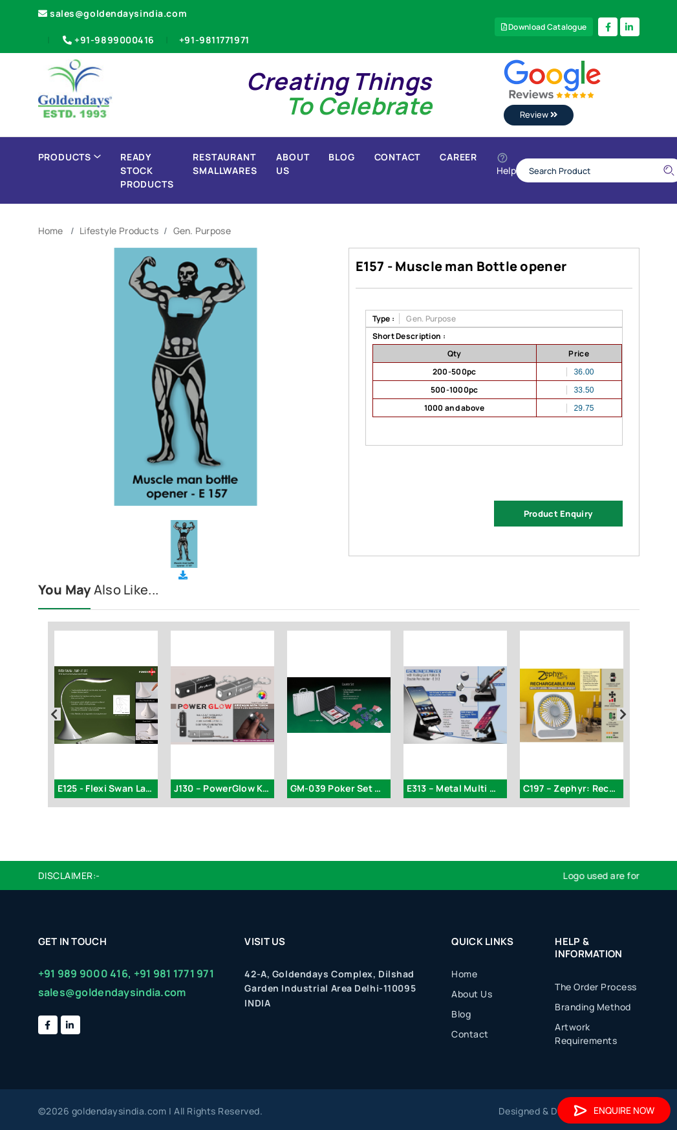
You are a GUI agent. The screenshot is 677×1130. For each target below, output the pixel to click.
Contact (397, 157)
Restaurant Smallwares (225, 164)
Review (538, 114)
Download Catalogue (544, 26)
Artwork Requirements (586, 1034)
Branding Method (593, 1007)
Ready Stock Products (146, 170)
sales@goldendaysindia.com (113, 13)
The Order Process (596, 987)
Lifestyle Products (119, 230)
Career (458, 157)
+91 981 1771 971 (174, 973)
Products (69, 157)
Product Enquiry (558, 513)
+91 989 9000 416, (85, 973)
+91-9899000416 (107, 40)
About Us (292, 164)
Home (50, 230)
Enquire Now (614, 1110)
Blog (341, 157)
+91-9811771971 (214, 40)
